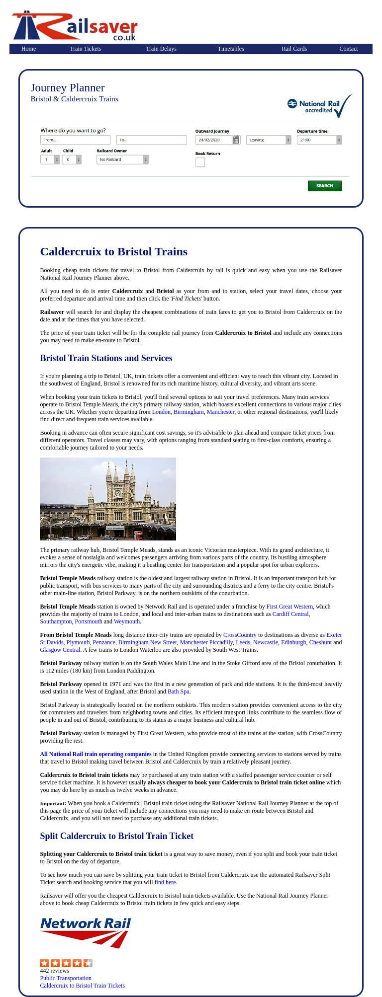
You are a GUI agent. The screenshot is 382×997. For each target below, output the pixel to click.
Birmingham (189, 411)
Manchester (221, 411)
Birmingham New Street (147, 642)
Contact (348, 48)
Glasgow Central (60, 649)
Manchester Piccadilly (206, 642)
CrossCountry (240, 634)
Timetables (231, 48)
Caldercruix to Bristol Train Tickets (82, 985)
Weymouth (127, 621)
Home (28, 48)
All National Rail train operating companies (95, 754)
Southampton (56, 621)
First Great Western (290, 606)
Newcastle (265, 642)
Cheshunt (320, 642)
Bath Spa (179, 691)
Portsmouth (88, 621)
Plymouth (78, 642)
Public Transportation (66, 978)
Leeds (243, 642)
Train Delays (161, 48)
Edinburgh (293, 642)
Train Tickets (85, 48)
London (161, 411)
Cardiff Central (291, 614)
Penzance (104, 642)
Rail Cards (294, 48)
